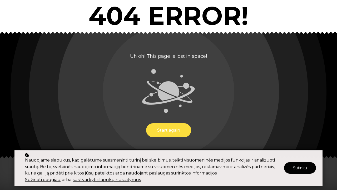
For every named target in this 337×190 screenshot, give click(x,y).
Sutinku (300, 168)
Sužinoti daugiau (43, 180)
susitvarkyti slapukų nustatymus (107, 180)
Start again (168, 130)
